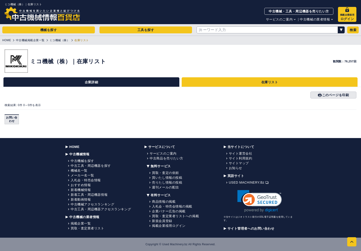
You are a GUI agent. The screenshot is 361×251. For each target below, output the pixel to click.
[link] (259, 201)
